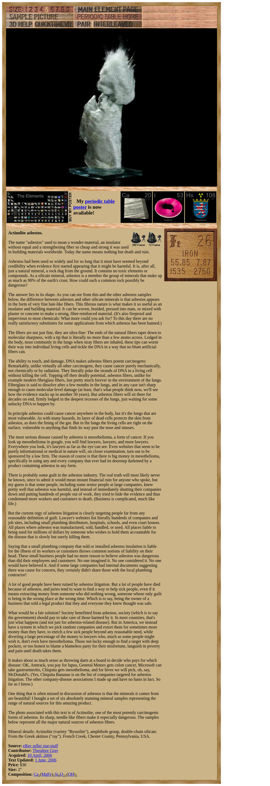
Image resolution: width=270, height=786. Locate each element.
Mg (44, 774)
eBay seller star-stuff (40, 746)
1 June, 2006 (45, 760)
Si (56, 774)
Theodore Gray (45, 750)
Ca (35, 774)
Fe (49, 774)
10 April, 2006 (39, 755)
